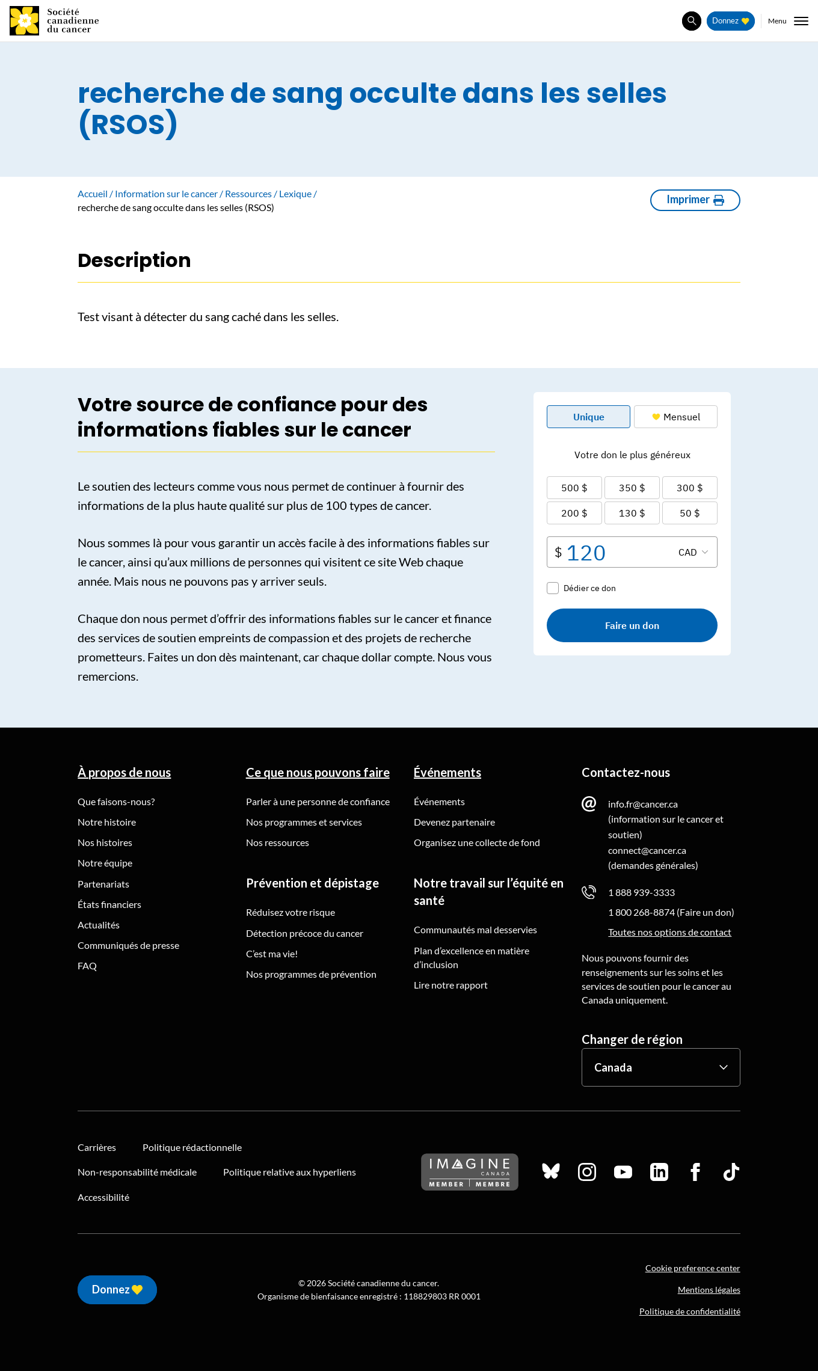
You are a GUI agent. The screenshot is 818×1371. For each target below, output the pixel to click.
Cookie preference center (692, 1268)
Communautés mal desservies (475, 929)
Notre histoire (107, 821)
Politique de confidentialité (689, 1311)
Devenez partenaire (454, 821)
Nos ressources (277, 842)
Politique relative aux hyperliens (289, 1171)
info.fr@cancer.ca (643, 803)
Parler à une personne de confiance (318, 801)
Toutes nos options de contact (669, 931)
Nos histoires (105, 842)
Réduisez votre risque (290, 912)
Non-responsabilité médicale (137, 1171)
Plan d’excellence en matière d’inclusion (471, 957)
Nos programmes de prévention (311, 974)
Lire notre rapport (451, 984)
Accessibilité (103, 1197)
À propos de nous (124, 772)
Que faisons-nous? (116, 801)
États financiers (109, 904)
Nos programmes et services (304, 821)
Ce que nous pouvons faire (318, 772)
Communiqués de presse (128, 945)
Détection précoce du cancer (304, 933)
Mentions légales (709, 1289)
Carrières (97, 1147)
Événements (447, 772)
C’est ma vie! (272, 953)
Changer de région (632, 1039)
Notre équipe (105, 862)
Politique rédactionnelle (192, 1147)
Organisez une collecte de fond (477, 842)
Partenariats (103, 883)
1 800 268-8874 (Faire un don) (671, 912)
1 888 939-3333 (641, 892)
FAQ (87, 965)
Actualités (99, 924)
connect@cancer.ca (647, 850)
